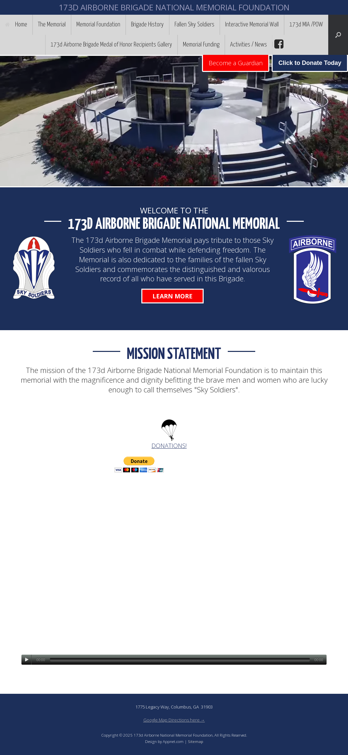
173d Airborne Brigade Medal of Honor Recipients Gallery (111, 44)
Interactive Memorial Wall (252, 24)
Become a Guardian (236, 63)
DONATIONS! (169, 446)
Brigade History (147, 24)
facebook (278, 44)
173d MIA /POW (306, 24)
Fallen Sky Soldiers (194, 24)
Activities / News (248, 44)
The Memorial (52, 24)
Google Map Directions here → (174, 720)
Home (16, 24)
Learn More (172, 296)
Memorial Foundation (98, 24)
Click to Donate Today (309, 63)
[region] (174, 121)
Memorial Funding (201, 44)
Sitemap (195, 741)
